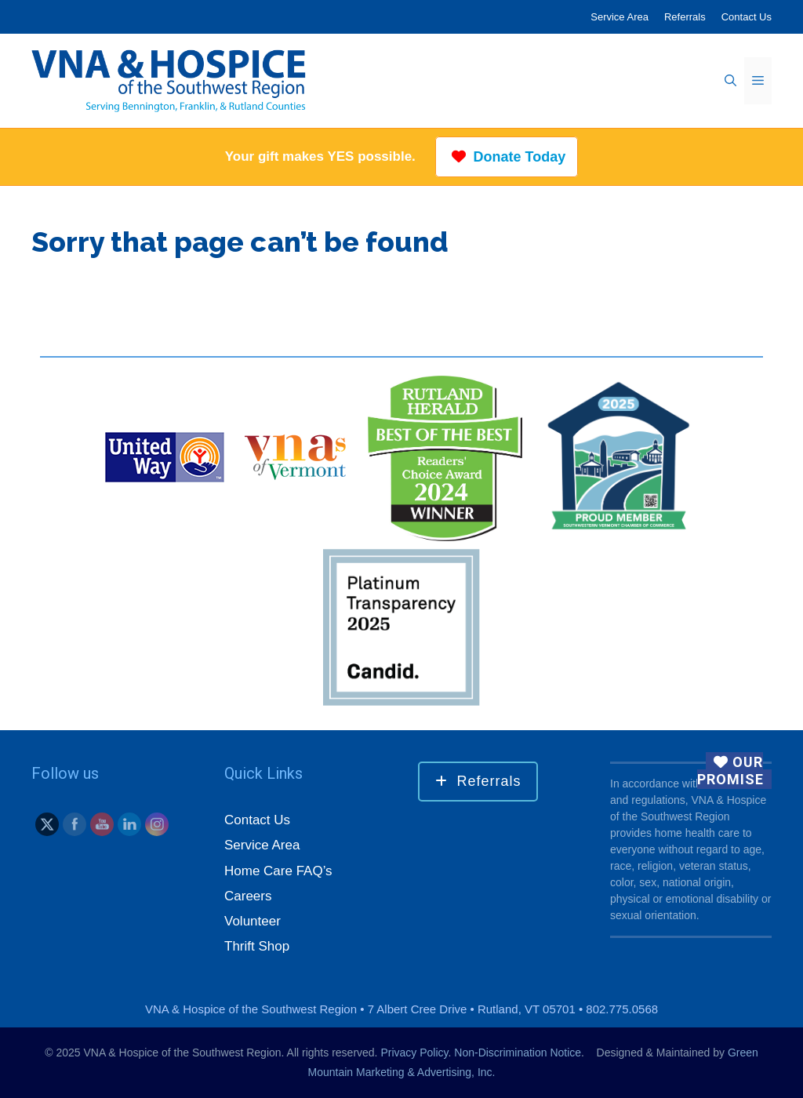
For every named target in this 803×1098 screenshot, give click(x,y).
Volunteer (252, 921)
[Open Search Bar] (730, 80)
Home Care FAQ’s (278, 870)
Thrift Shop (256, 946)
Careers (247, 896)
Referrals (685, 17)
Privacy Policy (414, 1052)
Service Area (619, 17)
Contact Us (746, 17)
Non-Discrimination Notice (517, 1052)
